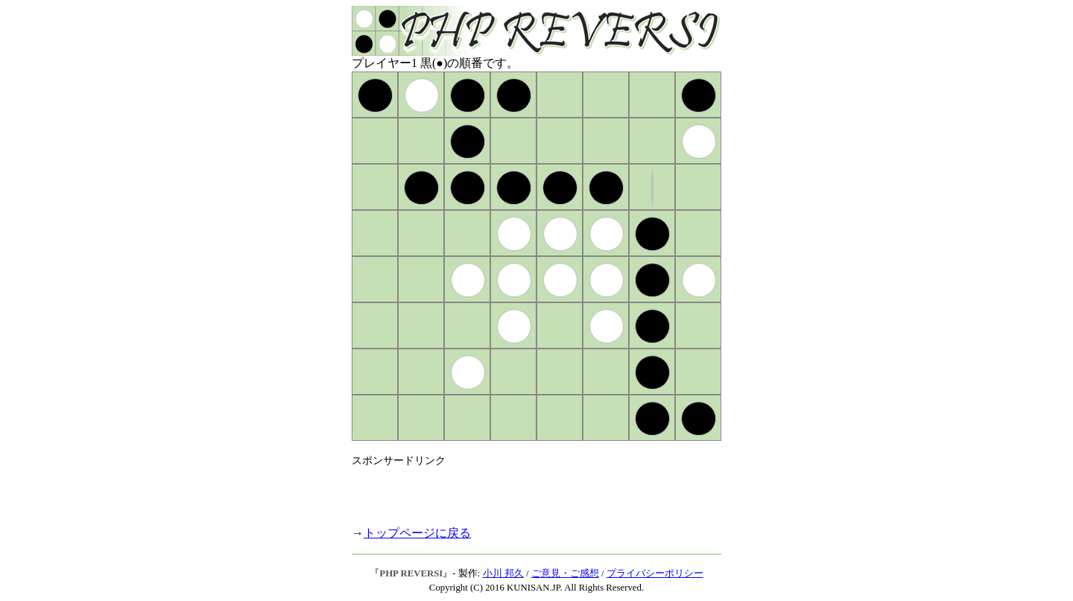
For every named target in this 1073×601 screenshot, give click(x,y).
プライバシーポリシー (655, 573)
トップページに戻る (417, 533)
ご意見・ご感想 (565, 573)
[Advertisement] (526, 490)
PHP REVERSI (411, 573)
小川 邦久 (503, 573)
